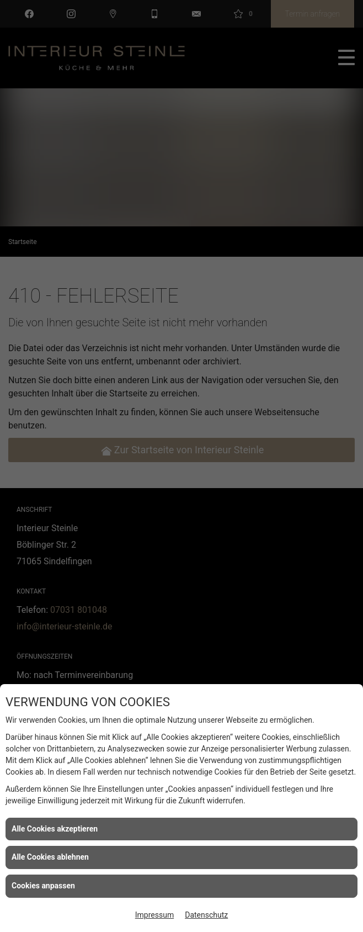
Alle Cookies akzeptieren (55, 828)
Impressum (154, 914)
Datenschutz (206, 914)
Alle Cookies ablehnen (50, 856)
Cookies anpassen (43, 885)
